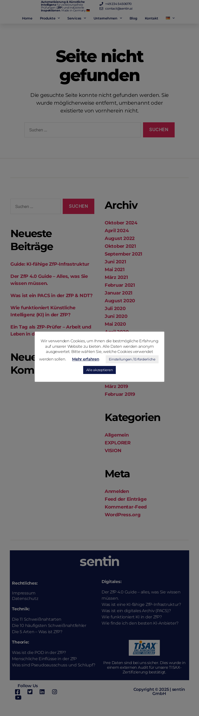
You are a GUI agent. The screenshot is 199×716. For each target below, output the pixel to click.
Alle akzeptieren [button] (99, 370)
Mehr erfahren (85, 359)
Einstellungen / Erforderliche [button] (132, 359)
